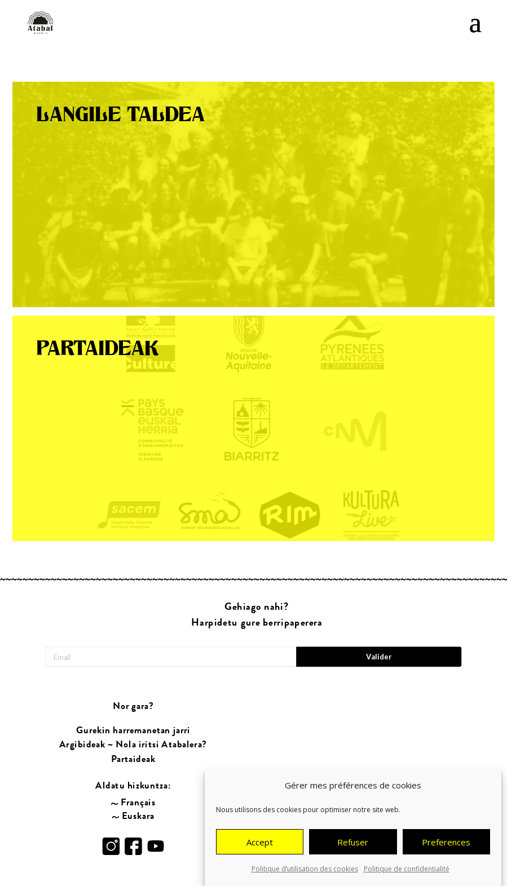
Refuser (352, 843)
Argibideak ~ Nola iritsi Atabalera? (133, 744)
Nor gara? (133, 706)
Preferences (446, 843)
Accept (259, 843)
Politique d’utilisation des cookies (305, 870)
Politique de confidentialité (406, 870)
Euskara (138, 815)
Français (138, 802)
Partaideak (133, 759)
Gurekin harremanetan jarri (133, 730)
